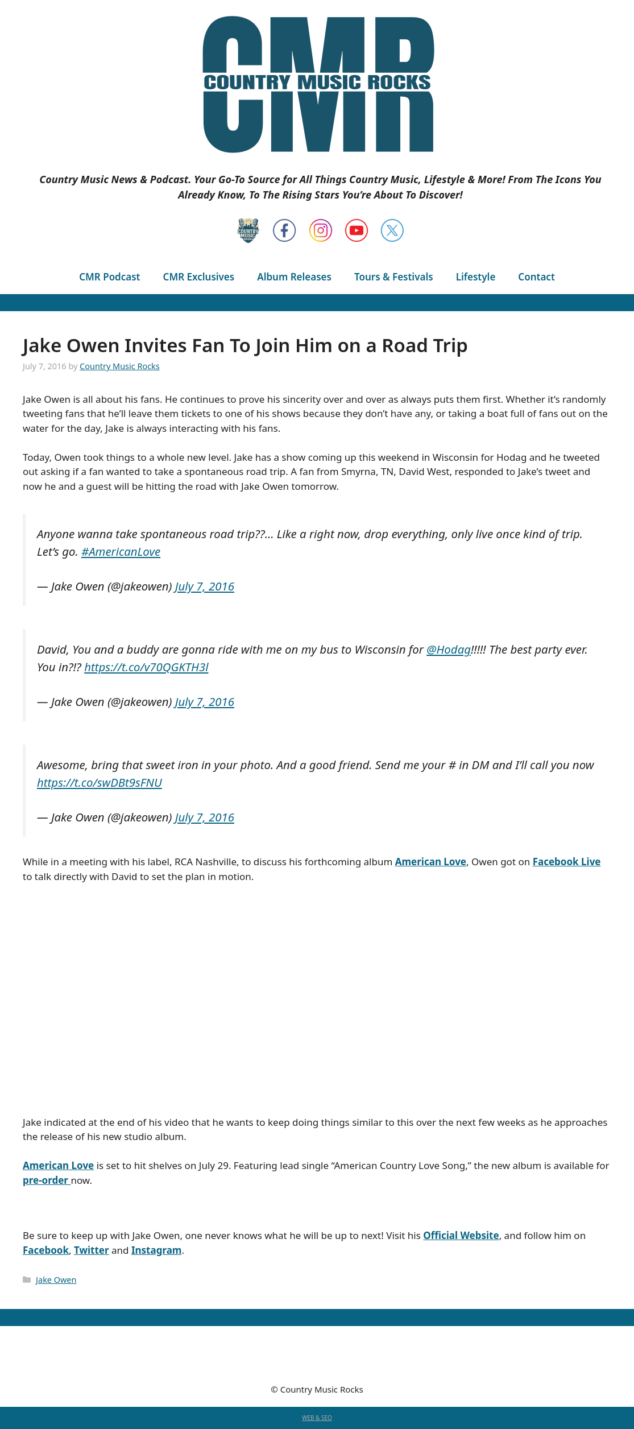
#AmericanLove (120, 551)
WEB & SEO (317, 1418)
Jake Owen (56, 1279)
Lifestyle (476, 276)
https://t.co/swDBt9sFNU (99, 782)
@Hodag (448, 649)
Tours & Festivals (393, 276)
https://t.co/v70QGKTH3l (146, 667)
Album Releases (294, 276)
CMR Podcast (109, 276)
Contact (536, 276)
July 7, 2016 (204, 586)
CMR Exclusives (199, 276)
